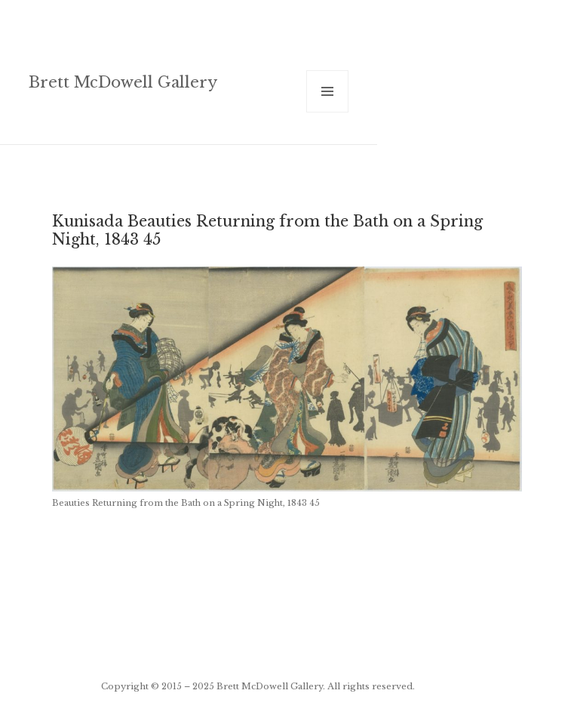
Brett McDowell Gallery (123, 81)
